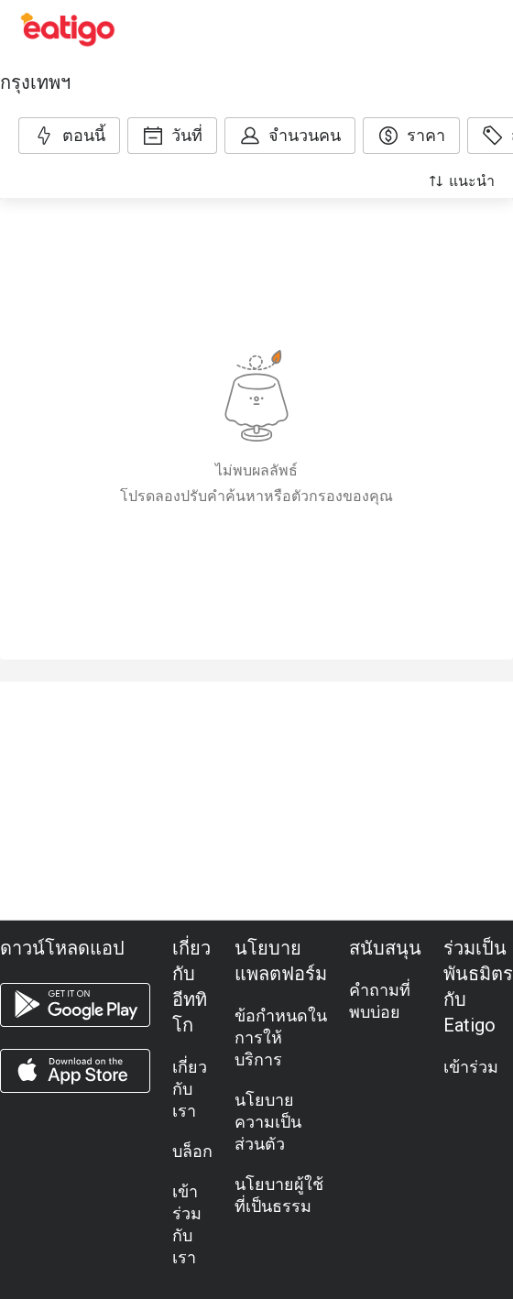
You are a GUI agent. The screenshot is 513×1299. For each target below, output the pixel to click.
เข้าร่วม (470, 1066)
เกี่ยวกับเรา (189, 1088)
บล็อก (192, 1151)
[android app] (75, 1005)
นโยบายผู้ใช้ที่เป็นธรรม (279, 1195)
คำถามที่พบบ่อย (379, 1000)
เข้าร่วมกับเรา (187, 1224)
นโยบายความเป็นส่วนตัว (268, 1121)
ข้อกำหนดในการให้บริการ (281, 1037)
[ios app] (75, 1071)
